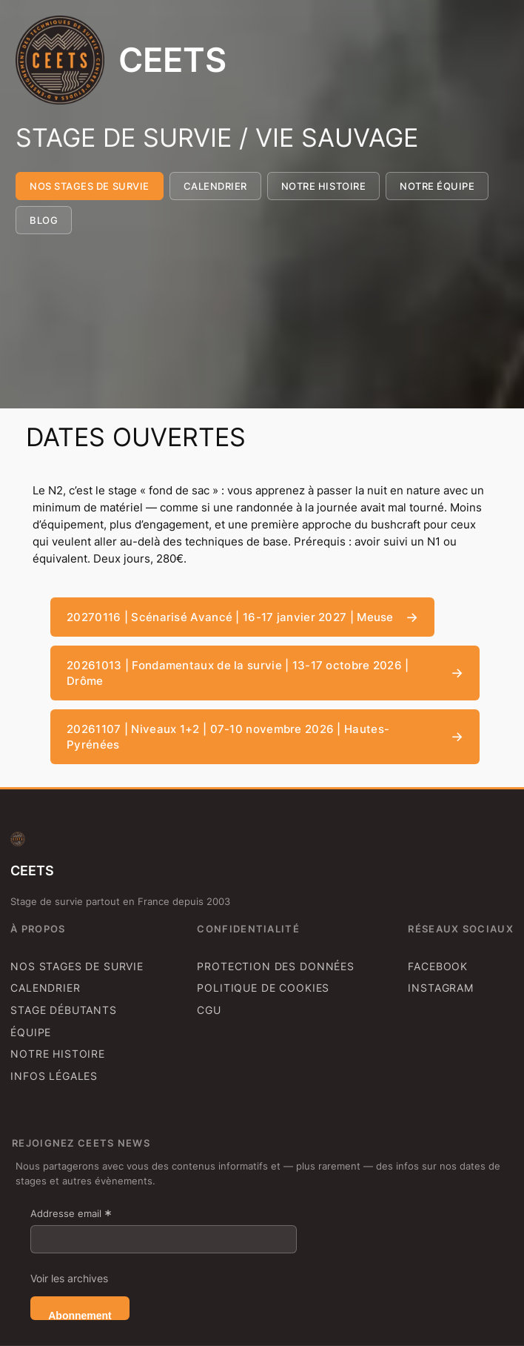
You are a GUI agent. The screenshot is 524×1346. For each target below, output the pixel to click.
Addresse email (71, 1214)
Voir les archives (69, 1278)
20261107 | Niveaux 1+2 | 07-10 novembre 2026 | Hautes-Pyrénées (228, 737)
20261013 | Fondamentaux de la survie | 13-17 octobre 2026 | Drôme (238, 673)
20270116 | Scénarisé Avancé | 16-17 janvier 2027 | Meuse (230, 617)
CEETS (172, 59)
